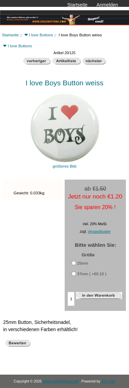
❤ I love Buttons (38, 35)
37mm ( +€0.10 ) (91, 273)
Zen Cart (108, 381)
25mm (82, 263)
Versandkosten (99, 231)
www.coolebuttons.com (61, 381)
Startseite (77, 5)
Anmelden (107, 5)
